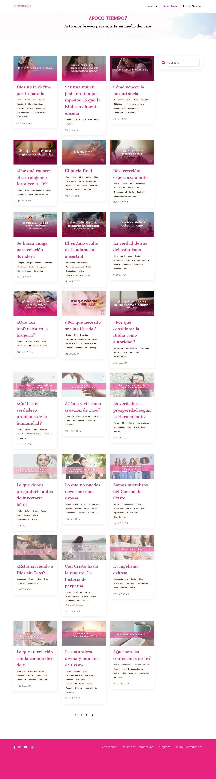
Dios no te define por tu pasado (35, 91)
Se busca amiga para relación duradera (33, 262)
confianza (21, 280)
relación (32, 704)
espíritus (136, 273)
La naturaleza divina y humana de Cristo (83, 681)
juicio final (94, 196)
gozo (87, 615)
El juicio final (79, 181)
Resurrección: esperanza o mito (131, 184)
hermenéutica (143, 447)
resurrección (133, 199)
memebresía (132, 532)
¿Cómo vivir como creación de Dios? (83, 426)
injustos (69, 196)
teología (140, 203)
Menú (152, 6)
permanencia (134, 109)
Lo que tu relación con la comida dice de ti (35, 681)
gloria (35, 535)
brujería (28, 356)
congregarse (127, 524)
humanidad (81, 704)
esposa (69, 528)
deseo (43, 531)
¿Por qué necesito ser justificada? (78, 342)
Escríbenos (128, 771)
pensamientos (23, 539)
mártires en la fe (73, 623)
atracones (32, 695)
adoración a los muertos (77, 276)
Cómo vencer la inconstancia (129, 91)
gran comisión (120, 609)
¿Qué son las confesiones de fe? (129, 681)
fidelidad (118, 105)
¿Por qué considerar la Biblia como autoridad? (127, 346)
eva (34, 101)
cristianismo (71, 284)
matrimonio (71, 532)
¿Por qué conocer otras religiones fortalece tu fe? (35, 188)
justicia (77, 130)
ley (137, 368)
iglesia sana (119, 532)
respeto (82, 532)
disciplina (145, 101)
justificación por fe (87, 365)
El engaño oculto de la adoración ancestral (83, 262)
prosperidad (139, 452)
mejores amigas (24, 284)
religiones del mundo (38, 206)
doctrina (84, 356)
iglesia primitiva (72, 619)
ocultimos (127, 277)
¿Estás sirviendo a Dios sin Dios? (34, 590)
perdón (30, 109)
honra (94, 528)
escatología (71, 192)
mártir (93, 619)
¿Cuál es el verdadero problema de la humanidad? (32, 429)
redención (40, 109)
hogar (86, 528)
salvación (87, 200)
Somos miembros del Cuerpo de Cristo (132, 510)
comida (29, 700)
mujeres (69, 134)
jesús (48, 202)
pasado (20, 109)
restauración (23, 114)
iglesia (128, 528)
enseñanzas (144, 704)
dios (136, 101)
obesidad (21, 704)
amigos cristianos (34, 276)
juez (77, 196)
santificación (81, 369)
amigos (20, 276)
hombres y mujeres (34, 452)
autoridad (118, 364)
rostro (35, 539)
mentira (145, 273)
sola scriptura (120, 372)
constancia (119, 101)
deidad (77, 695)
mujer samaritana (35, 105)
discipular (118, 528)
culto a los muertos (74, 288)
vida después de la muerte (126, 207)
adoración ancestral (75, 280)
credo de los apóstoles (132, 700)
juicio (84, 196)
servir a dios (32, 605)
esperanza (140, 195)
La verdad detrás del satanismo (131, 258)
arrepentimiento (121, 600)
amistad (48, 276)
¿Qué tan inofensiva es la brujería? (33, 342)
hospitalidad (119, 452)
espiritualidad (38, 202)
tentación (118, 114)
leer (130, 452)
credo (117, 700)
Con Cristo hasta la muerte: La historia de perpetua (83, 597)
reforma (69, 369)
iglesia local (139, 528)
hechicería (22, 361)
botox (27, 531)
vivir (121, 708)
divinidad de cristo (74, 700)
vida (125, 281)
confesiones (127, 695)
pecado (43, 361)
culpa (27, 101)
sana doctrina (120, 536)
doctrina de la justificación (78, 361)
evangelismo (142, 605)
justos (77, 200)
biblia (81, 188)
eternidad (89, 700)
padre (85, 623)
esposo (27, 535)
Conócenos (109, 771)
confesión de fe (142, 695)
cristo (19, 101)
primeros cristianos (74, 627)
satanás (117, 281)
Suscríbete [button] (170, 6)
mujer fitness (119, 109)
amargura (21, 600)
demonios (118, 273)
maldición (33, 361)
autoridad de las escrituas (137, 364)
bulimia (20, 700)
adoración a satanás (123, 269)
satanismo (138, 277)
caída (19, 447)
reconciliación (90, 712)
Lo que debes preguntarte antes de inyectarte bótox (34, 513)
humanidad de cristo (75, 708)
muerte (122, 199)
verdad (117, 456)
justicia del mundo (91, 130)
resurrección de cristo (124, 203)
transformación (38, 114)
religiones (21, 206)
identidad (21, 105)
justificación (71, 365)
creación (70, 440)
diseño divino (94, 524)
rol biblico (93, 532)
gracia (41, 101)
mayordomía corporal (134, 105)
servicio (20, 605)
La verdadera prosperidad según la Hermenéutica (128, 429)
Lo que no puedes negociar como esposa (82, 510)
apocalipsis (71, 188)
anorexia (21, 695)
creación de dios (83, 440)
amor (116, 447)
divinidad (91, 444)
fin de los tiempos (87, 192)
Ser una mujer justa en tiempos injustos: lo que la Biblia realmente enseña (83, 105)
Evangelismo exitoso (127, 590)
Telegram (163, 771)
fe (115, 199)
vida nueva (22, 118)
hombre (69, 704)
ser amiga (38, 284)
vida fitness (130, 114)
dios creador (78, 444)
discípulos (118, 605)
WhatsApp (146, 771)
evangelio (41, 280)
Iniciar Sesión (192, 6)
